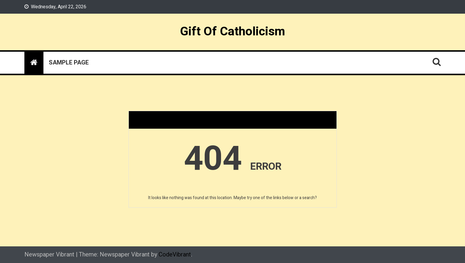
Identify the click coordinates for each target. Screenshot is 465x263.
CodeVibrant (175, 254)
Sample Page (69, 62)
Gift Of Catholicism (232, 31)
